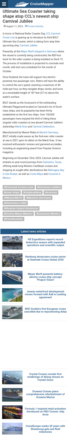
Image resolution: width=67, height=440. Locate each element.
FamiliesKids (14, 219)
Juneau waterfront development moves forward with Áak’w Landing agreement (45, 294)
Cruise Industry (34, 26)
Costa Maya (36, 174)
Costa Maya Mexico (19, 213)
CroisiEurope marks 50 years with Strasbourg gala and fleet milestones (45, 429)
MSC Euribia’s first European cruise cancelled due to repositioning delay (45, 310)
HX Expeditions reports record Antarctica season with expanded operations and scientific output (45, 242)
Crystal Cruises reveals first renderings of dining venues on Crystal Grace (45, 377)
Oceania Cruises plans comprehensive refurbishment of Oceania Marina (45, 394)
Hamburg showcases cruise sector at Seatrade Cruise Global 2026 (45, 258)
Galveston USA (16, 203)
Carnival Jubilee (28, 45)
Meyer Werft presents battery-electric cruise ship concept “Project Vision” (45, 277)
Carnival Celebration (44, 126)
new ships (12, 192)
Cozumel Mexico (49, 213)
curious (52, 192)
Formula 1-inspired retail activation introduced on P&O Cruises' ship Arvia (45, 411)
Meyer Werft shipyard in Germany (39, 51)
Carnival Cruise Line (19, 187)
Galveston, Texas (52, 162)
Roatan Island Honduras (22, 208)
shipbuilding (33, 192)
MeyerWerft (14, 197)
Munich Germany (48, 132)
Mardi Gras (21, 126)
